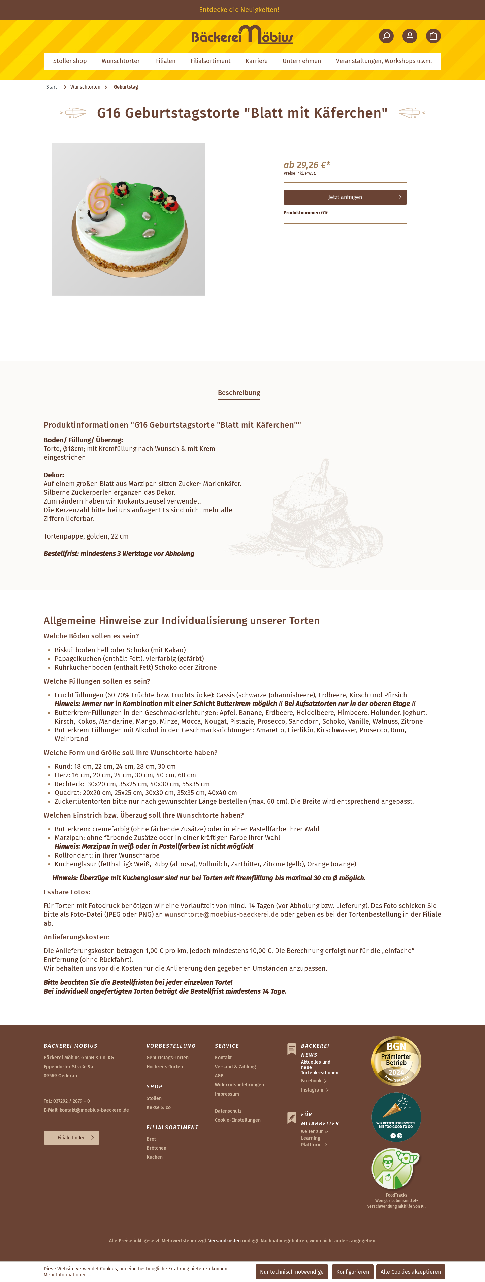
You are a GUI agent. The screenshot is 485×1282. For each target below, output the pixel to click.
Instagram (312, 1090)
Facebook (311, 1081)
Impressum (227, 1094)
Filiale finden (72, 1138)
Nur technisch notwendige (292, 1272)
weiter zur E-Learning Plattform (315, 1138)
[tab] (239, 393)
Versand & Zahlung (235, 1067)
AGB (219, 1076)
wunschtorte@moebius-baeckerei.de (222, 914)
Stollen (154, 1098)
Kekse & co (159, 1107)
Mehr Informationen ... (67, 1275)
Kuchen (155, 1157)
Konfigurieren (352, 1272)
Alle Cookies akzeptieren (411, 1272)
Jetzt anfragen (345, 197)
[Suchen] (386, 36)
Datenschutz (228, 1111)
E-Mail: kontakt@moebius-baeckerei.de (86, 1110)
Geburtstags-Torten (168, 1058)
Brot (151, 1139)
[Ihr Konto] (410, 36)
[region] (242, 10)
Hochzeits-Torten (165, 1067)
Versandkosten (224, 1241)
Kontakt (223, 1058)
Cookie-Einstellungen (238, 1120)
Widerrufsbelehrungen (239, 1085)
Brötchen (156, 1148)
